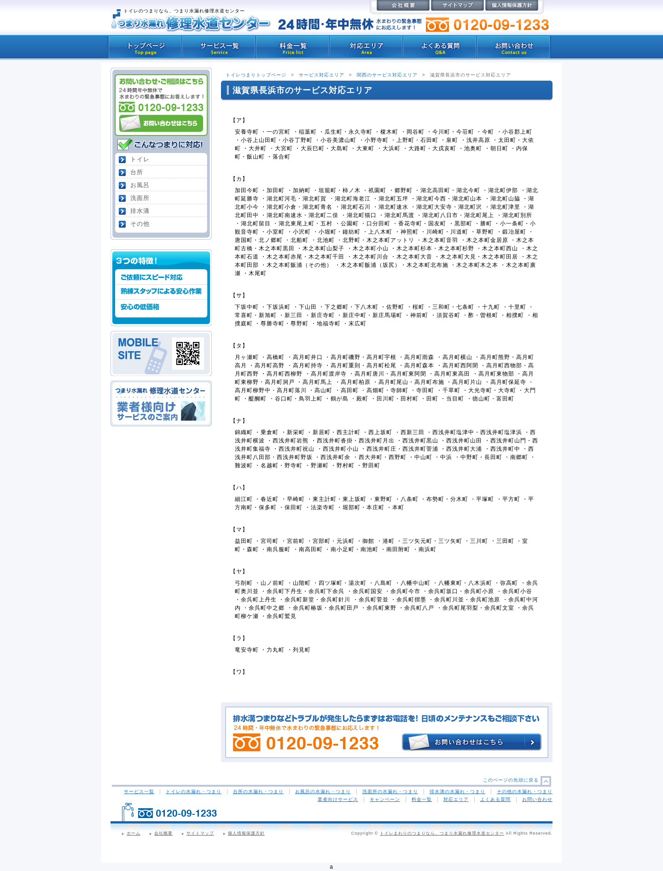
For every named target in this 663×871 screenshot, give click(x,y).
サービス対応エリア (321, 74)
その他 (140, 223)
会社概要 (163, 833)
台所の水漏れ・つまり (258, 791)
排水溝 (140, 210)
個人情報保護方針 (246, 833)
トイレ (140, 159)
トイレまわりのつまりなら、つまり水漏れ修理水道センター (442, 833)
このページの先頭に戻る (511, 780)
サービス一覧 (139, 791)
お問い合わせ (537, 799)
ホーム (133, 833)
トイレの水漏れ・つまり (193, 791)
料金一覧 (422, 799)
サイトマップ (200, 833)
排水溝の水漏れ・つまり (457, 791)
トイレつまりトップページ (256, 74)
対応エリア (456, 799)
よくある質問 (495, 799)
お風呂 (140, 185)
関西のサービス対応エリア (387, 74)
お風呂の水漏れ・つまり (323, 791)
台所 (136, 172)
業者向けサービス (338, 799)
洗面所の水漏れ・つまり (390, 791)
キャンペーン (385, 799)
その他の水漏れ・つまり (524, 791)
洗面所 (140, 197)
